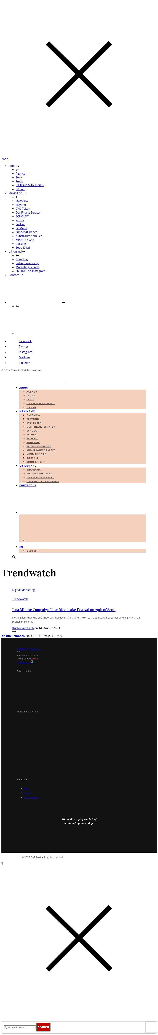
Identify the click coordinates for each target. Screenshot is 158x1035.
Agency (20, 173)
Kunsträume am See (29, 236)
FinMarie (21, 228)
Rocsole (21, 244)
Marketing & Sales (27, 267)
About (13, 166)
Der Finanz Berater (28, 212)
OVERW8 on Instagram (30, 271)
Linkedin (24, 363)
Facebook (25, 341)
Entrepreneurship (27, 263)
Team (19, 181)
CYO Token (23, 209)
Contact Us (16, 275)
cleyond (21, 205)
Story (19, 177)
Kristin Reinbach (23, 628)
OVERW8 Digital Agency (29, 649)
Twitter (23, 346)
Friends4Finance (26, 232)
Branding (22, 259)
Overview (22, 201)
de (6, 159)
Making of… (16, 193)
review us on (25, 662)
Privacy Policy (31, 797)
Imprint (28, 793)
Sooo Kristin (23, 248)
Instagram (25, 352)
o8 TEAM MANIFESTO (30, 185)
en (3, 159)
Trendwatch (20, 599)
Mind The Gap (25, 240)
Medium (24, 357)
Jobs (26, 788)
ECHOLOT (22, 216)
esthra (20, 220)
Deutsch (32, 550)
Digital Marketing (23, 590)
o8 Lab (20, 189)
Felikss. (20, 224)
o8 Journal (15, 251)
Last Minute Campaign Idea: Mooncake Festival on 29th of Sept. (64, 609)
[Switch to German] (42, 334)
